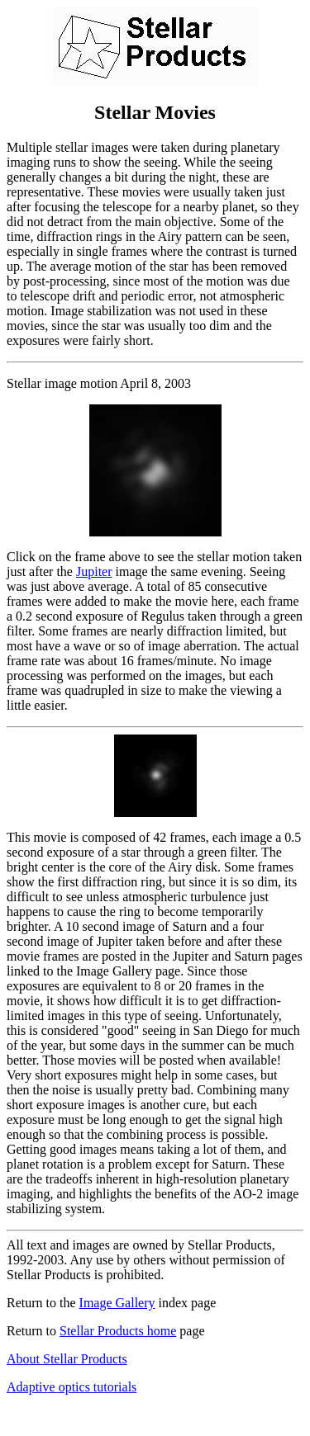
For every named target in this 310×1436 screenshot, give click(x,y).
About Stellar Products (67, 1359)
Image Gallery (117, 1303)
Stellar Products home (118, 1331)
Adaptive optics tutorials (71, 1387)
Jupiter (94, 571)
